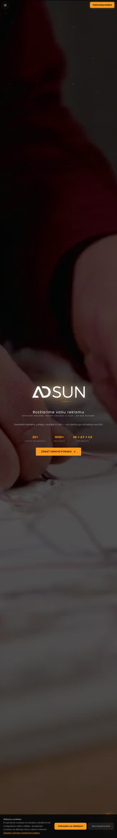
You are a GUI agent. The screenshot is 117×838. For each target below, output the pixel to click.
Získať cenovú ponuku (58, 451)
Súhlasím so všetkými (70, 826)
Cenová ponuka (102, 4)
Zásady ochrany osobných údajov (21, 832)
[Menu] (5, 5)
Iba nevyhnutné (101, 826)
